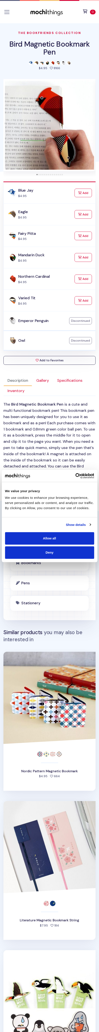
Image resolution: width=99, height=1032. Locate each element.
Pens (25, 583)
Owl (21, 340)
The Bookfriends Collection (49, 33)
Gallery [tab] (42, 380)
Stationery (30, 603)
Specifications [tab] (69, 380)
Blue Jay (25, 190)
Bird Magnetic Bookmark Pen (49, 48)
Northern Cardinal (34, 276)
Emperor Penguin (33, 320)
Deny (49, 552)
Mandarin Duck (31, 255)
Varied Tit (26, 298)
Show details (76, 525)
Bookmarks (31, 562)
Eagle (23, 211)
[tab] (37, 174)
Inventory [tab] (16, 390)
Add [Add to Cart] (85, 192)
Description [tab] (18, 380)
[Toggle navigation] (6, 12)
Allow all (49, 538)
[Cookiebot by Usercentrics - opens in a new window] (75, 476)
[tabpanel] (49, 441)
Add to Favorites (50, 360)
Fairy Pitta (27, 233)
